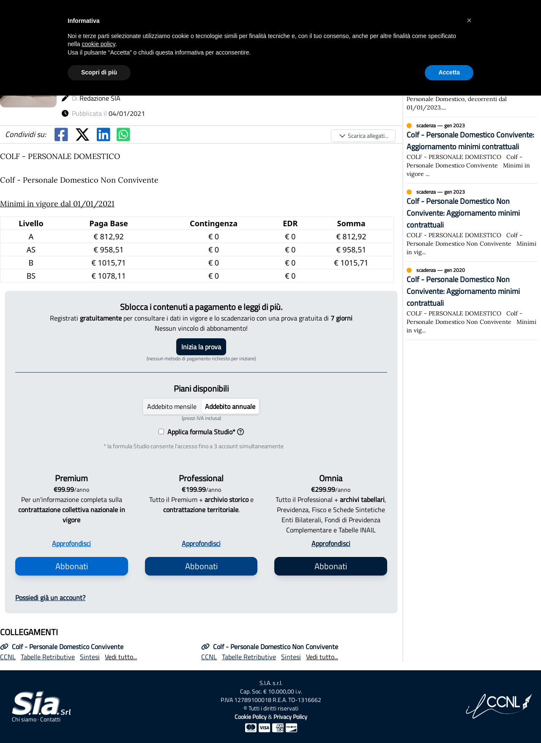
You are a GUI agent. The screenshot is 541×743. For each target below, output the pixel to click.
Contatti (50, 719)
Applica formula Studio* (204, 432)
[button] (469, 20)
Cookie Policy (251, 716)
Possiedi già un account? (50, 597)
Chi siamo (24, 719)
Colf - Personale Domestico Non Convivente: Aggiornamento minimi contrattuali (463, 212)
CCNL (8, 657)
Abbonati (71, 566)
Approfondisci (71, 543)
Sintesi (90, 657)
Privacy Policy (290, 716)
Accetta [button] (449, 72)
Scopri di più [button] (99, 72)
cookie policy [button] (98, 44)
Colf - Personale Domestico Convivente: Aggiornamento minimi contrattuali (470, 140)
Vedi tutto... (121, 657)
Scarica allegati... (363, 135)
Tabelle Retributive (48, 657)
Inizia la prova (201, 347)
